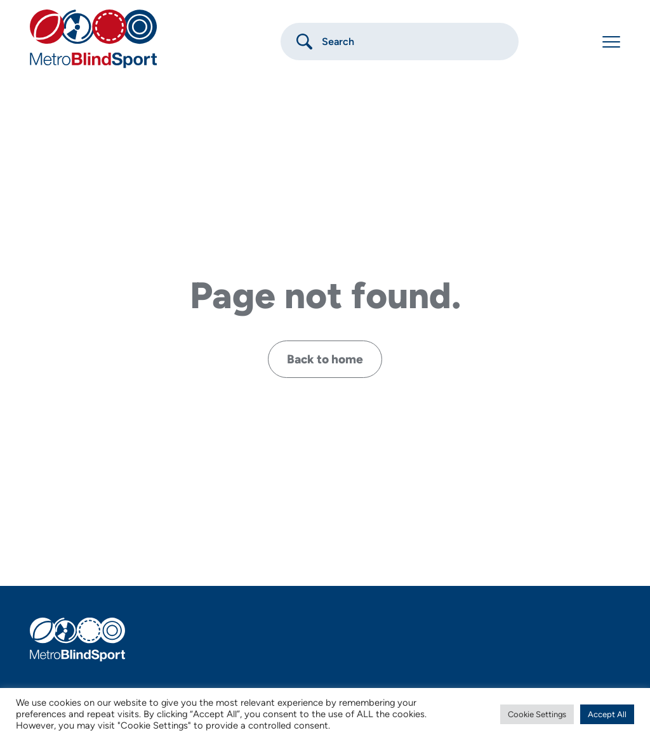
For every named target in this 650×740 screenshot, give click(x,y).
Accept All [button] (607, 714)
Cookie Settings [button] (537, 714)
